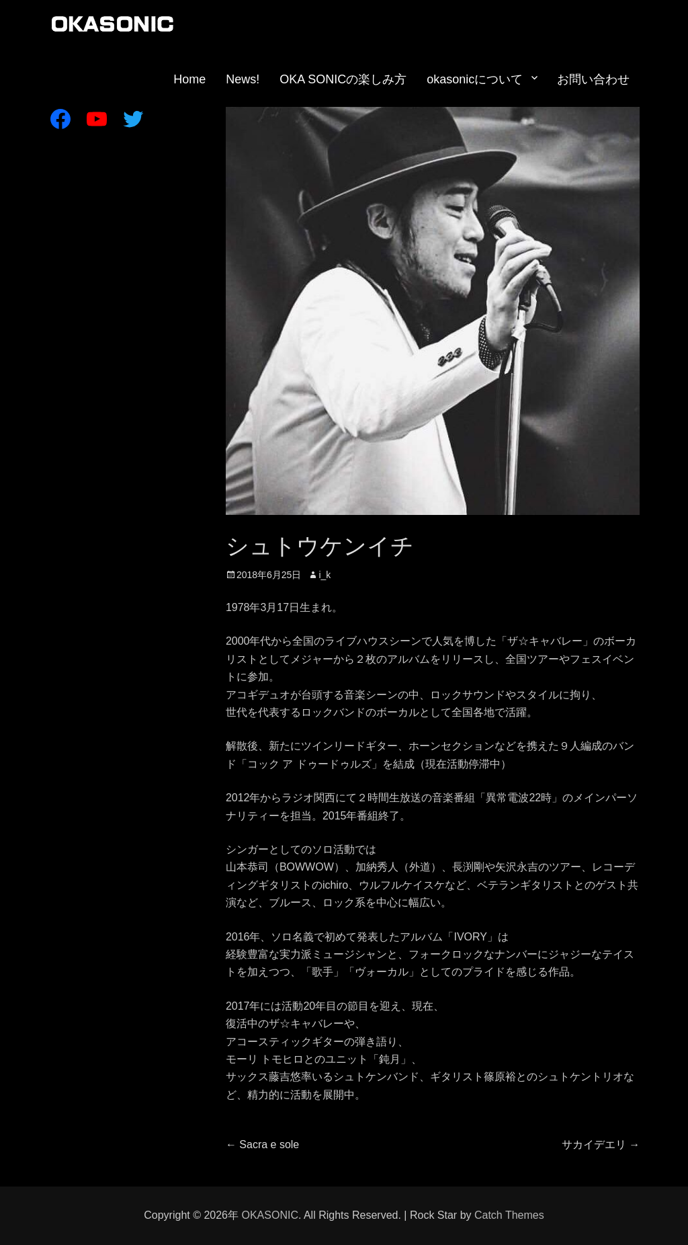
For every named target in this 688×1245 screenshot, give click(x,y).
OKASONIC (269, 1215)
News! (242, 79)
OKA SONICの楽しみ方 (343, 79)
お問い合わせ (593, 79)
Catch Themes (509, 1215)
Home (189, 79)
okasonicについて (475, 79)
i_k (324, 574)
